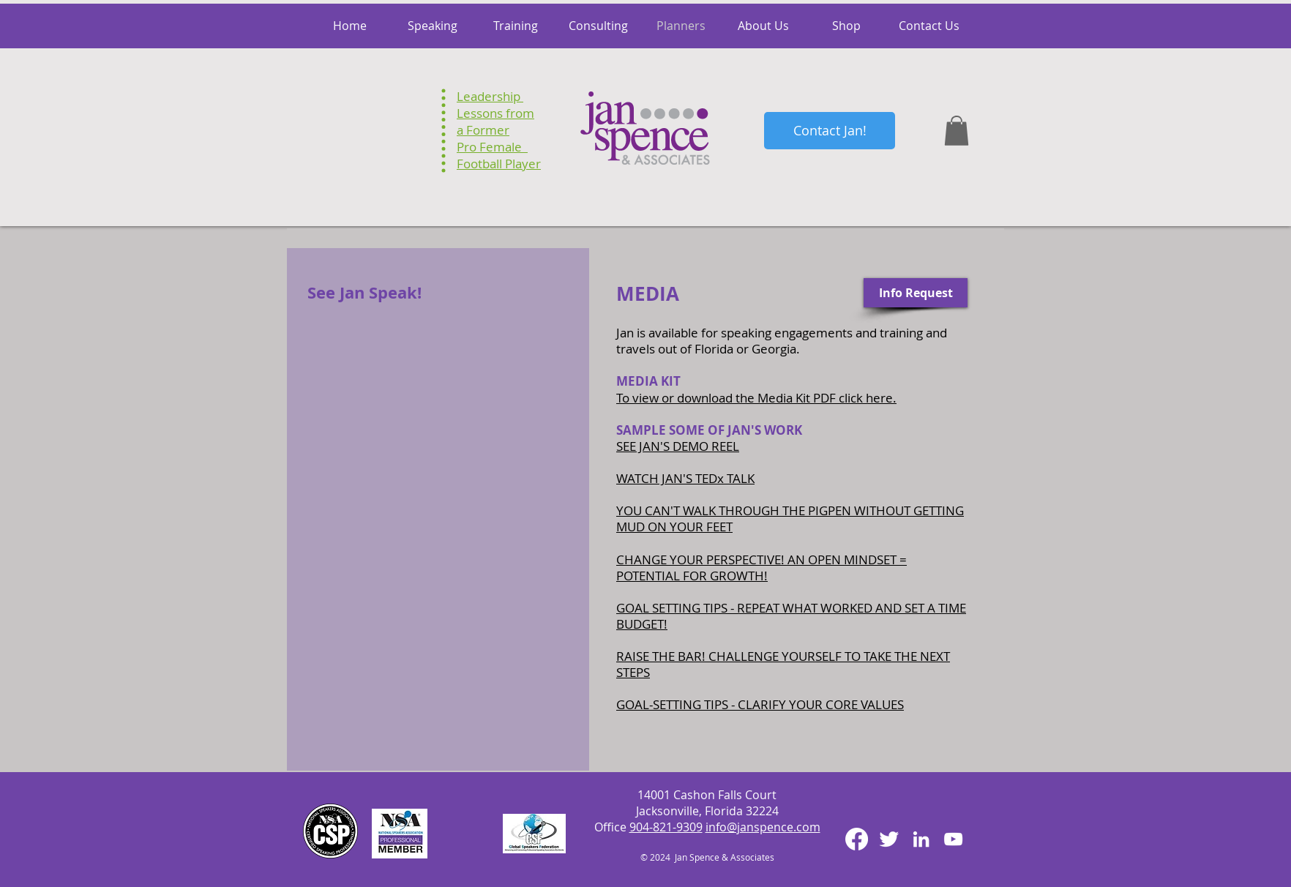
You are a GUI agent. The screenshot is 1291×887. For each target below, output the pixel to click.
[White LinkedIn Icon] (921, 839)
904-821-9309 (666, 827)
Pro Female (492, 146)
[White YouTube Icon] (953, 839)
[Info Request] (916, 292)
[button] (956, 131)
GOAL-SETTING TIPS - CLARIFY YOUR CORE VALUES (760, 704)
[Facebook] (856, 839)
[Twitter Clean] (888, 839)
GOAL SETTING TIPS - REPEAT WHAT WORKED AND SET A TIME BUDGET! (791, 615)
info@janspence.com (763, 827)
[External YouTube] (439, 397)
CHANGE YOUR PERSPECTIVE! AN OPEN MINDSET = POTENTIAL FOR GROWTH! (761, 567)
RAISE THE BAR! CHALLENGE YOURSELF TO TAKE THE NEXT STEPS (783, 664)
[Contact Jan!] (829, 130)
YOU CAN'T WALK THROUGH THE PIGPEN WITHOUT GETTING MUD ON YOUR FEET (790, 518)
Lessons (480, 113)
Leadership (490, 96)
